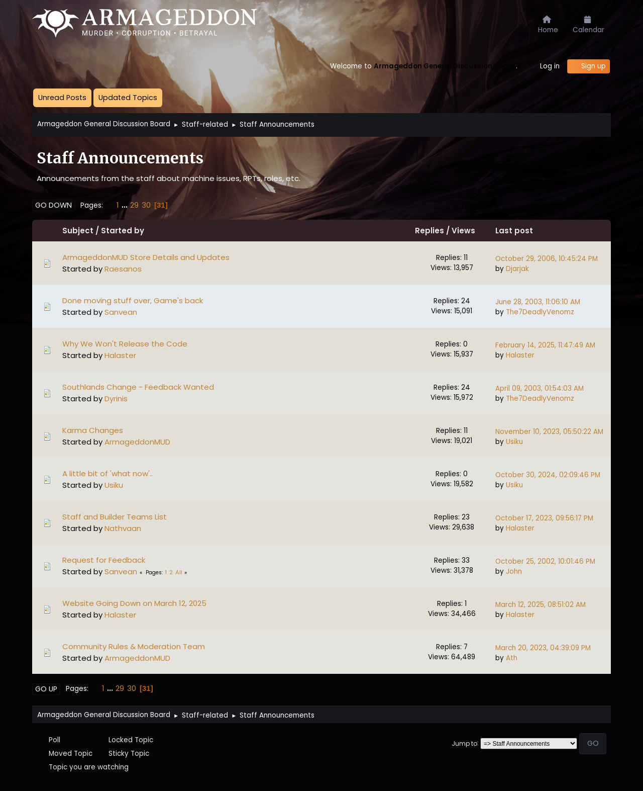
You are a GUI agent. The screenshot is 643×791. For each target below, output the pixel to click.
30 (146, 205)
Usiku (514, 442)
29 (134, 205)
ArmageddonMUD (137, 441)
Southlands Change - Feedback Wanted (138, 387)
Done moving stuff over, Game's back (132, 300)
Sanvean (120, 312)
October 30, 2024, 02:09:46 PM (547, 475)
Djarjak (517, 269)
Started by (122, 230)
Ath (511, 658)
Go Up (46, 689)
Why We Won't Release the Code (124, 343)
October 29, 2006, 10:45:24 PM (546, 258)
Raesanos (123, 268)
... (126, 205)
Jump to (464, 743)
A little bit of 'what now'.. (107, 473)
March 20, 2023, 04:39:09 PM (543, 648)
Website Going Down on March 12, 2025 (134, 603)
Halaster (120, 355)
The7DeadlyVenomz (540, 312)
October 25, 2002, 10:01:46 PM (545, 561)
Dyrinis (116, 398)
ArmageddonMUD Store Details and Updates (146, 257)
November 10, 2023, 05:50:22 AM (549, 431)
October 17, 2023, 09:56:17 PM (544, 518)
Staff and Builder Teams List (114, 516)
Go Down (53, 205)
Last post (514, 230)
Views (470, 230)
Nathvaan (122, 528)
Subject (77, 230)
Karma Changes (92, 430)
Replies (429, 230)
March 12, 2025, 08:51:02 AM (540, 604)
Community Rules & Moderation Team (133, 646)
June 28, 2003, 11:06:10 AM (537, 302)
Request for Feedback (103, 560)
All (178, 572)
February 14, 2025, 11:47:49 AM (545, 345)
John (514, 571)
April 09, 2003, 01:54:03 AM (539, 388)
